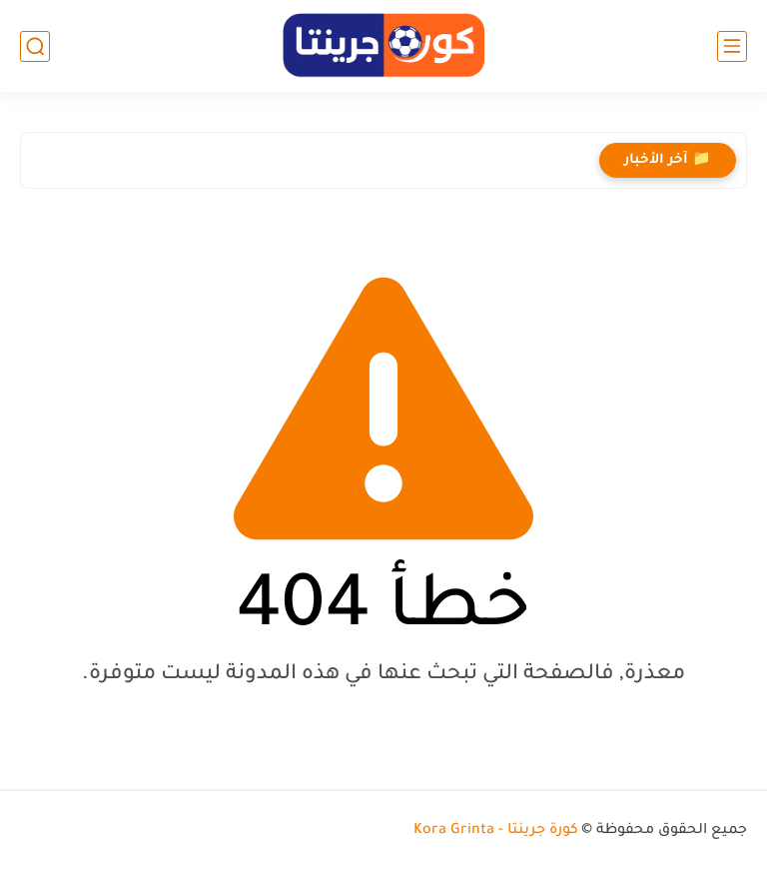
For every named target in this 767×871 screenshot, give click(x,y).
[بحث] (35, 46)
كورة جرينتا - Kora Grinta (495, 831)
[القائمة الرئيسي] (732, 46)
